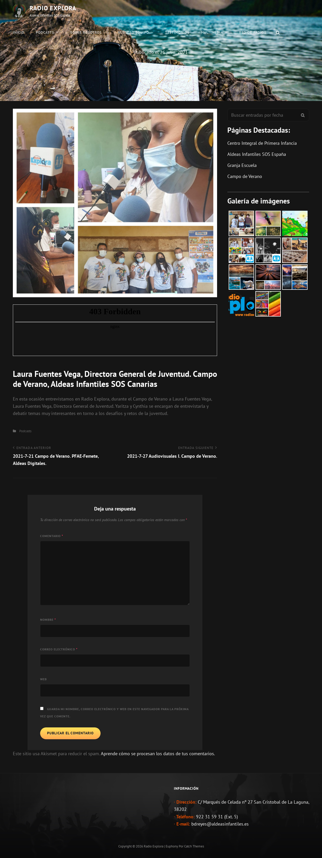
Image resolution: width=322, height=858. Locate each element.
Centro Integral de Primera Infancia (262, 143)
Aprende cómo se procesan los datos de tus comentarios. (158, 754)
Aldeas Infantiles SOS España (256, 154)
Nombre (48, 620)
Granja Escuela (242, 165)
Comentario (51, 536)
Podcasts (45, 32)
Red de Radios (252, 32)
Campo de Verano (244, 176)
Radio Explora (53, 8)
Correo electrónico (59, 649)
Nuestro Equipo (133, 32)
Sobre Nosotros (86, 32)
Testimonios (177, 32)
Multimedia (212, 32)
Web (43, 679)
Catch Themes (194, 846)
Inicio (18, 32)
